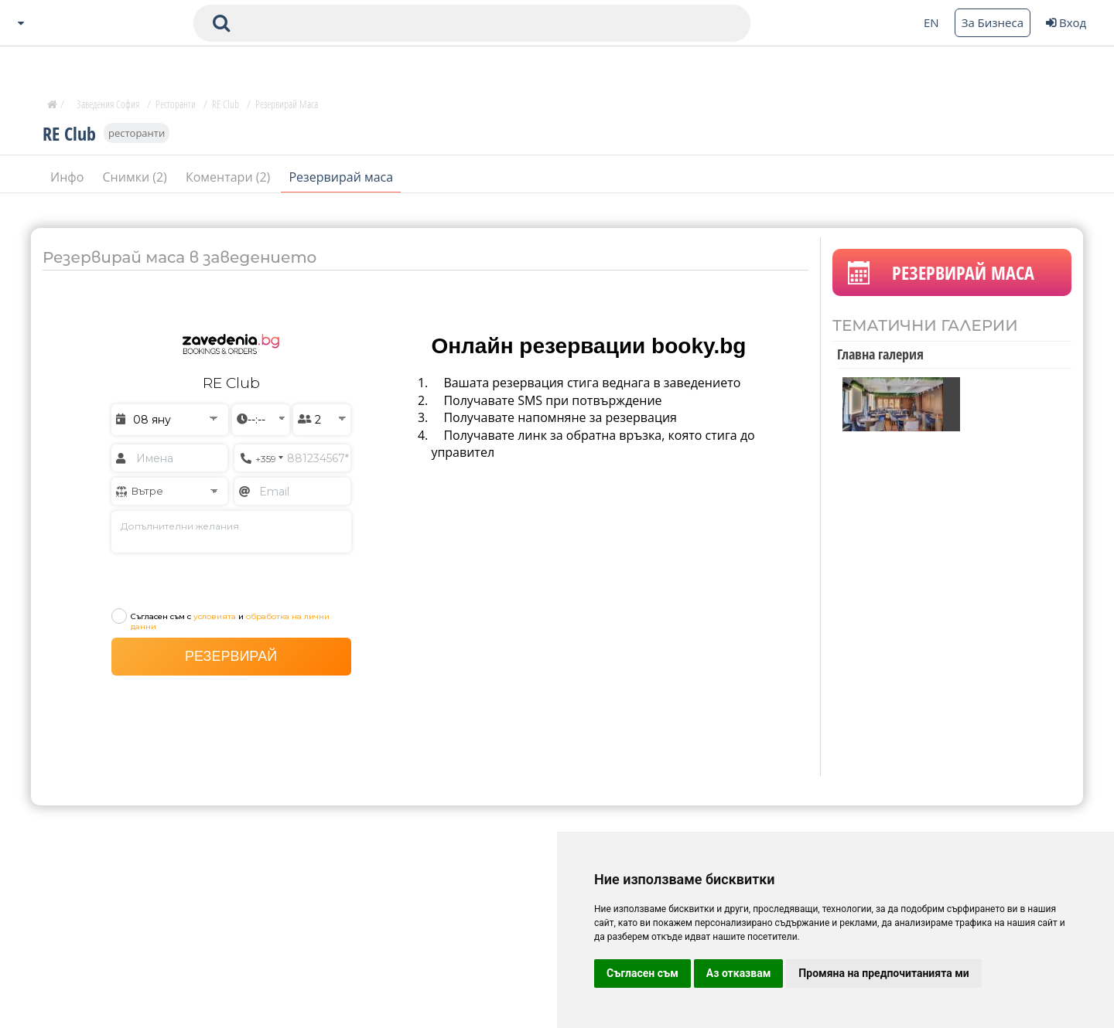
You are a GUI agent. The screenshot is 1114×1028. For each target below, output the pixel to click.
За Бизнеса (992, 22)
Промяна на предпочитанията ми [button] (883, 973)
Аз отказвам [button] (738, 973)
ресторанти (136, 133)
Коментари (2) (230, 177)
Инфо (68, 177)
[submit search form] (221, 23)
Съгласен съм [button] (642, 973)
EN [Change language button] (931, 22)
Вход (1066, 22)
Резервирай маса (341, 177)
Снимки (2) (136, 177)
